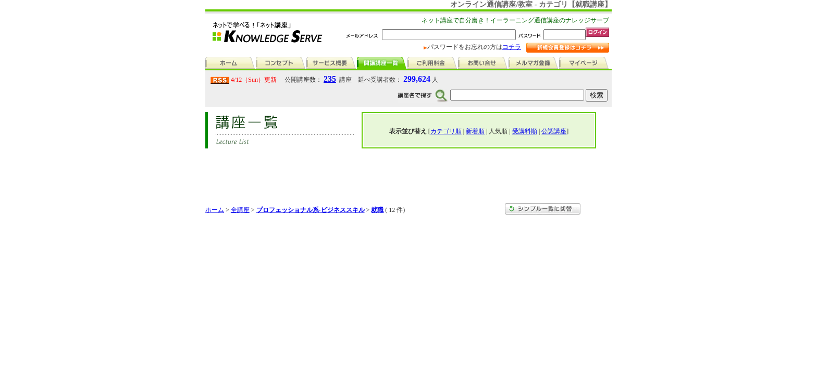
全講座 (240, 210)
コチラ (511, 47)
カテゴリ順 (446, 131)
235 (330, 78)
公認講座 (553, 131)
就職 (377, 210)
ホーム (214, 210)
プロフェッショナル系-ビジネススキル (310, 210)
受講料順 (524, 131)
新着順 (475, 131)
